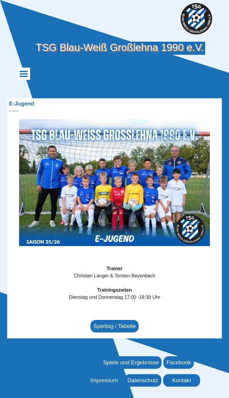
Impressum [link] (104, 380)
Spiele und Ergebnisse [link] (131, 362)
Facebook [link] (178, 362)
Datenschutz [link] (142, 380)
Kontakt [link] (181, 380)
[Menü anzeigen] (24, 74)
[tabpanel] (114, 283)
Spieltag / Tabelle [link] (114, 326)
